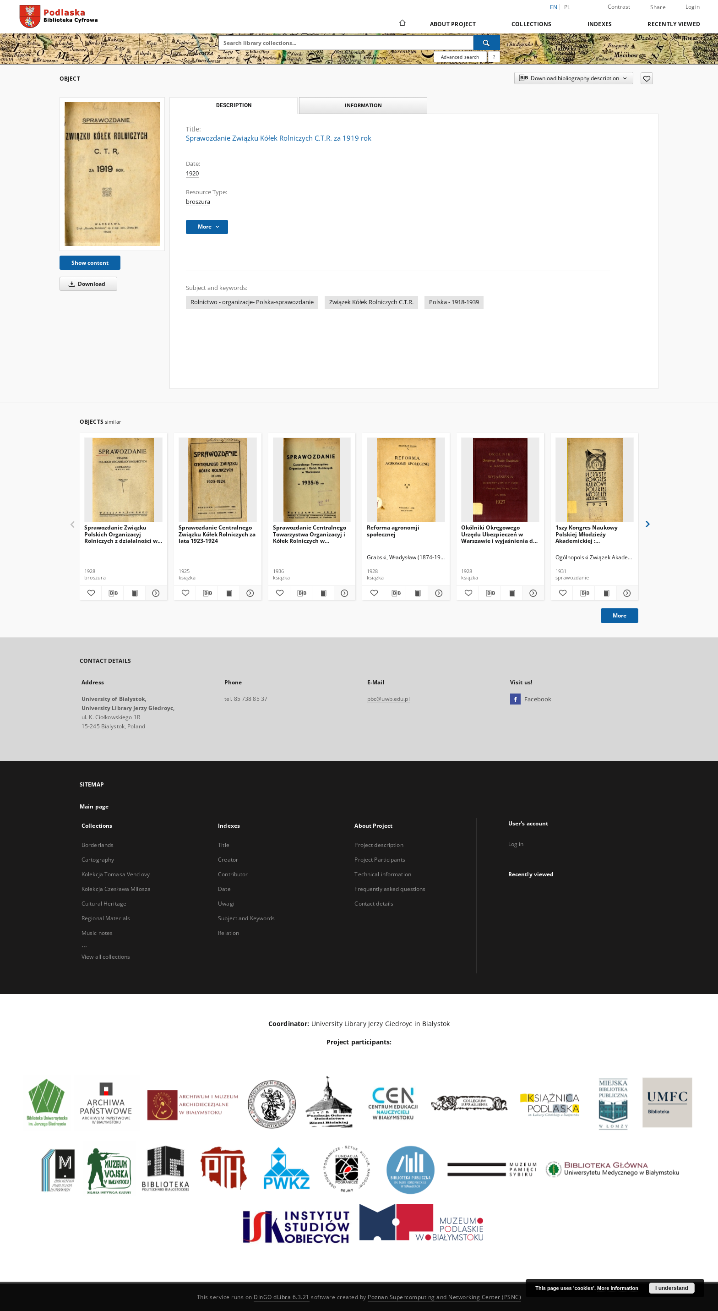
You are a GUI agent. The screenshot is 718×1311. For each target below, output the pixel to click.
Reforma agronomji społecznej (393, 531)
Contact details (373, 903)
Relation (228, 933)
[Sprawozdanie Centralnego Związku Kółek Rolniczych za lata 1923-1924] (217, 480)
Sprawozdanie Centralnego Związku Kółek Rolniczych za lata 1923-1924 (217, 534)
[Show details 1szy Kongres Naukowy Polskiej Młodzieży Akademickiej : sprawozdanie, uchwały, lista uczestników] (626, 593)
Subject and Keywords (246, 918)
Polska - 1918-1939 (454, 302)
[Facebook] (515, 699)
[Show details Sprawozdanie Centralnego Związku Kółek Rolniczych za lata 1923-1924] (249, 593)
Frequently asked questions (389, 889)
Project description (378, 845)
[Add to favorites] (647, 78)
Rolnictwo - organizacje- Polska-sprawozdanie (252, 302)
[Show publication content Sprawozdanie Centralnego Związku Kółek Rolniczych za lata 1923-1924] (228, 593)
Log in (516, 844)
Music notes (97, 933)
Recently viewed (673, 24)
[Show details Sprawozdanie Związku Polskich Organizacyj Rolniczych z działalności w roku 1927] (155, 593)
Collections (531, 24)
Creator (228, 859)
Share (658, 7)
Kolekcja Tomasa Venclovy (116, 874)
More (619, 615)
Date (224, 889)
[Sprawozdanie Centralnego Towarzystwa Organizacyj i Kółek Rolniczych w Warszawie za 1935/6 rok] (312, 480)
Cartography (98, 859)
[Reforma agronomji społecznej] (406, 480)
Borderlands (98, 845)
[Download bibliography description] (112, 593)
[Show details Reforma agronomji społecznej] (437, 593)
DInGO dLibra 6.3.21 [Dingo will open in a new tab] (282, 1297)
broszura (198, 202)
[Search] (486, 42)
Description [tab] (233, 105)
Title (223, 845)
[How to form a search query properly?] (494, 56)
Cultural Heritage (104, 903)
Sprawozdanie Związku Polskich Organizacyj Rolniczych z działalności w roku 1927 (121, 534)
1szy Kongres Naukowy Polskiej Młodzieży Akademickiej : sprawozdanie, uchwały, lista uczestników (587, 534)
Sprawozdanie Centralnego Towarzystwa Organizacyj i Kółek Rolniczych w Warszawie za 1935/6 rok (309, 534)
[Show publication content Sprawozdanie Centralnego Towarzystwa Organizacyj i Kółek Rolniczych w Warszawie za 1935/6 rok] (323, 593)
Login (692, 7)
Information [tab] (363, 105)
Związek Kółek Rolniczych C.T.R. (371, 302)
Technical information (382, 874)
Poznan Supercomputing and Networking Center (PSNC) (444, 1297)
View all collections (106, 957)
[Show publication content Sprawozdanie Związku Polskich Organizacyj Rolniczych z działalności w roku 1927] (134, 593)
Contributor (233, 874)
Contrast (619, 7)
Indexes (599, 24)
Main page (94, 806)
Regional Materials (106, 918)
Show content (90, 263)
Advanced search (460, 57)
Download (85, 284)
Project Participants (379, 859)
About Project (453, 24)
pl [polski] (567, 7)
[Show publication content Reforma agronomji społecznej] (417, 593)
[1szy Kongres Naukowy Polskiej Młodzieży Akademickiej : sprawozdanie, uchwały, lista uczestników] (594, 480)
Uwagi (226, 903)
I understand (671, 1288)
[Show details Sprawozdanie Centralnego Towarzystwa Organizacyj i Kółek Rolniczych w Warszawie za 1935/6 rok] (343, 593)
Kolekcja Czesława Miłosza (116, 889)
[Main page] (402, 24)
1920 (192, 173)
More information (617, 1288)
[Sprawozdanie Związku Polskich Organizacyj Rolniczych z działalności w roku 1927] (123, 480)
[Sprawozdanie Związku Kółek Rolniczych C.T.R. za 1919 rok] (112, 174)
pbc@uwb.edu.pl (388, 699)
